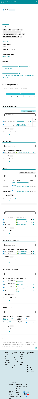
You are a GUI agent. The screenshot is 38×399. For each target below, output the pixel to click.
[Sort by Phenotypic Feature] (25, 119)
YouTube (18, 394)
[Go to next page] (13, 198)
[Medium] (28, 392)
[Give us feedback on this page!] (36, 348)
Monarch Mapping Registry (11, 391)
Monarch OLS (12, 388)
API (13, 358)
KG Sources (14, 377)
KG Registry (11, 396)
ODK (28, 365)
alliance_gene (6, 56)
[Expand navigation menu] (36, 1)
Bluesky (18, 396)
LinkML (28, 360)
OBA (21, 364)
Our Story (7, 354)
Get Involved (19, 386)
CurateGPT (29, 369)
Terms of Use (15, 371)
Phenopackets (30, 371)
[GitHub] (24, 394)
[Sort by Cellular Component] (27, 249)
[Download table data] (9, 134)
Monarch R (15, 361)
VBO (21, 366)
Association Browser (15, 381)
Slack (18, 388)
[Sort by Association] (14, 119)
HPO (21, 360)
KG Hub (10, 394)
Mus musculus (5, 24)
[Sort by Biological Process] (25, 278)
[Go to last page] (15, 198)
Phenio (21, 362)
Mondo (21, 354)
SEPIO (21, 370)
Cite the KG (15, 373)
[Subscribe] (24, 392)
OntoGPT (29, 367)
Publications (8, 362)
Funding (6, 364)
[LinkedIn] (26, 394)
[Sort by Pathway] (21, 150)
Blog (17, 390)
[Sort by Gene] (6, 119)
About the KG (15, 375)
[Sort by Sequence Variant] (12, 316)
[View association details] (30, 121)
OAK (28, 363)
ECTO (21, 372)
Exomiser (29, 356)
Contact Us (7, 360)
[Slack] (26, 392)
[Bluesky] (26, 396)
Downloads (14, 356)
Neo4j (14, 360)
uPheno (21, 358)
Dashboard (14, 379)
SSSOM (28, 361)
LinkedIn (18, 392)
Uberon (21, 356)
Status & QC (15, 363)
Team (6, 356)
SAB (5, 358)
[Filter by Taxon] (27, 173)
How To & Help (15, 365)
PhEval (28, 358)
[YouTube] (28, 394)
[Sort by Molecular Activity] (25, 217)
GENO (21, 368)
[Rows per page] (11, 129)
